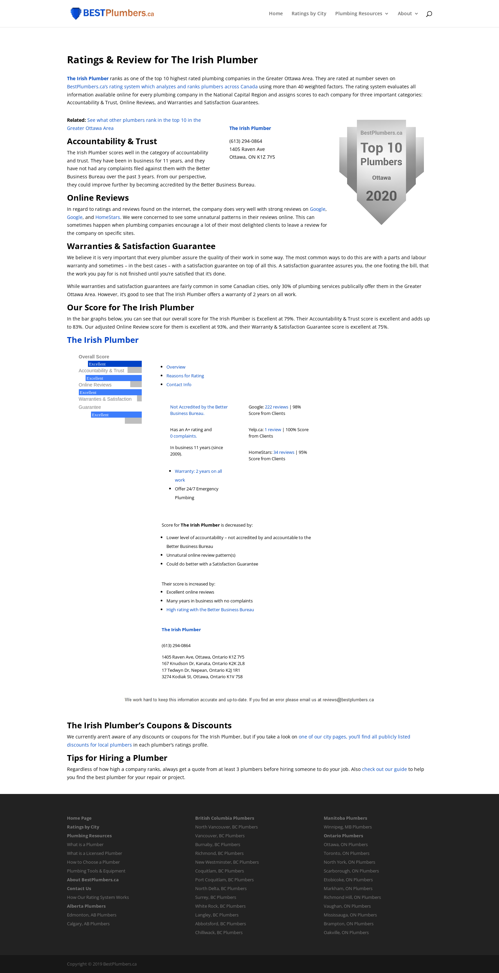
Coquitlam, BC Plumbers (219, 871)
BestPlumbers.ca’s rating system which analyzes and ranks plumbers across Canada (162, 86)
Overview (175, 367)
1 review (273, 429)
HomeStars (107, 217)
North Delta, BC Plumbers (221, 888)
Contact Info (178, 384)
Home (276, 14)
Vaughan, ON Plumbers (347, 906)
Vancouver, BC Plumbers (220, 836)
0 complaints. (183, 436)
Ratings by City (309, 14)
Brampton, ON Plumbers (348, 924)
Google (317, 209)
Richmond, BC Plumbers (219, 853)
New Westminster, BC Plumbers (227, 862)
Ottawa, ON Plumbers (346, 844)
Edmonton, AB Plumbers (91, 915)
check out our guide (384, 769)
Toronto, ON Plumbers (346, 853)
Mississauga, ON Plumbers (350, 915)
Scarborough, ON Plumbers (351, 871)
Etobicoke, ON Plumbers (348, 880)
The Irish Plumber (88, 78)
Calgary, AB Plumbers (88, 924)
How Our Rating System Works (98, 897)
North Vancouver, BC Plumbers (226, 827)
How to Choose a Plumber (93, 862)
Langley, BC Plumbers (217, 915)
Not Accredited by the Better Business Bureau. (199, 410)
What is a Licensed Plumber (94, 853)
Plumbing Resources (358, 14)
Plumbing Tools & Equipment (96, 871)
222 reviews (276, 407)
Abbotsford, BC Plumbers (220, 924)
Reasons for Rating (185, 376)
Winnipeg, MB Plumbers (348, 827)
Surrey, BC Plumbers (215, 897)
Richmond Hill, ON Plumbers (352, 897)
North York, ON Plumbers (349, 862)
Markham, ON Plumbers (348, 888)
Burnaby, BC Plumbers (217, 844)
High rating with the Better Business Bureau (210, 609)
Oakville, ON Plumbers (346, 932)
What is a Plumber (85, 844)
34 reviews (283, 452)
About (405, 14)
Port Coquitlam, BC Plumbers (224, 880)
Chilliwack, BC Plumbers (219, 932)
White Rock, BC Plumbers (220, 906)
